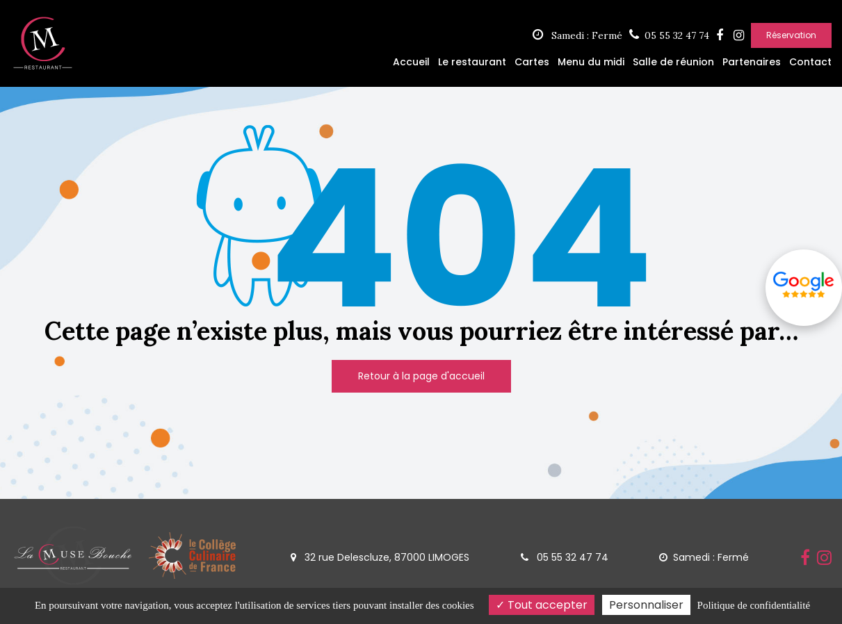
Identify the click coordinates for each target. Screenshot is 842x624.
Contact (810, 62)
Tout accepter (542, 605)
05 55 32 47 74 (564, 557)
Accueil (411, 62)
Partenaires (751, 62)
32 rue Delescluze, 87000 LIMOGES (380, 557)
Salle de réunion (673, 62)
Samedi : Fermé (577, 35)
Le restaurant (472, 62)
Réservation (791, 35)
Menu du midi (591, 62)
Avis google (803, 285)
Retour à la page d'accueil (421, 376)
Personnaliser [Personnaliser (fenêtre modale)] (646, 605)
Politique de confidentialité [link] (753, 605)
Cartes (532, 62)
